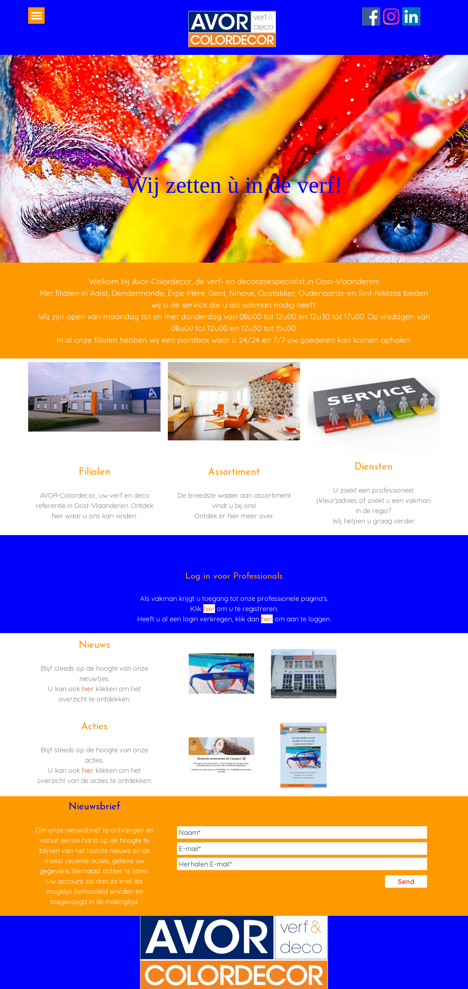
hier (209, 608)
